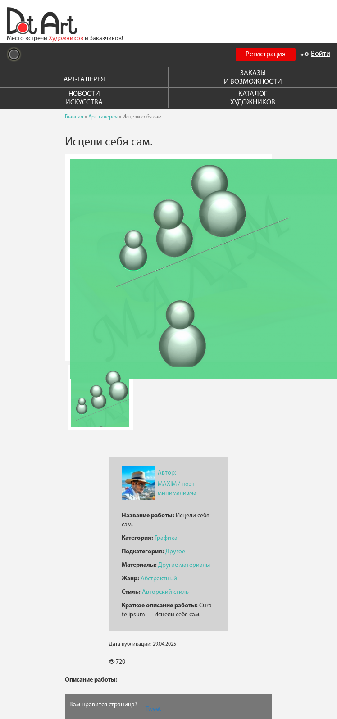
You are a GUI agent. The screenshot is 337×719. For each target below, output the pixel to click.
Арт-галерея (103, 117)
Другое (175, 551)
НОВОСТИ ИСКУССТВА (84, 98)
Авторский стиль (165, 592)
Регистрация (266, 54)
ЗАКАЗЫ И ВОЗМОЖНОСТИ (253, 78)
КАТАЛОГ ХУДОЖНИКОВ (252, 98)
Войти (315, 54)
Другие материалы (184, 565)
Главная (74, 117)
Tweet (153, 709)
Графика (166, 538)
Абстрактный (159, 578)
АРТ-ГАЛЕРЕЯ (84, 79)
